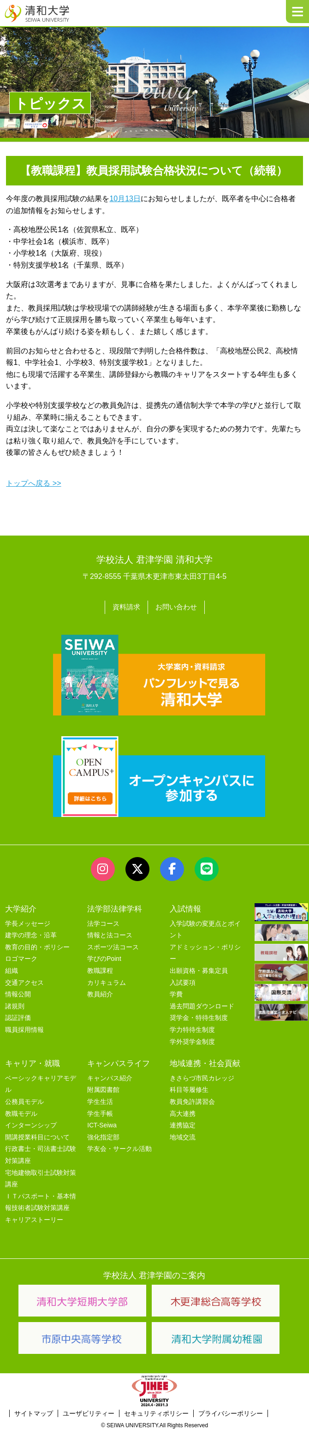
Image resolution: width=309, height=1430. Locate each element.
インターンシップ (31, 1123)
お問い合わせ (177, 606)
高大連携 (183, 1111)
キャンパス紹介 (109, 1076)
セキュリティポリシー (156, 1412)
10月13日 (125, 199)
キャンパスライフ (118, 1061)
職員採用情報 (24, 1028)
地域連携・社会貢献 (205, 1061)
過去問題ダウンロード (202, 1004)
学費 (176, 992)
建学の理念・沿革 (31, 933)
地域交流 (183, 1135)
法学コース (103, 921)
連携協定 (183, 1123)
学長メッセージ (27, 921)
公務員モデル (24, 1099)
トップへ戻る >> (33, 483)
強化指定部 (103, 1135)
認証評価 (18, 1016)
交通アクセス (24, 980)
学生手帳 (100, 1111)
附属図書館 (103, 1088)
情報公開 (18, 992)
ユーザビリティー (88, 1412)
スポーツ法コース (113, 945)
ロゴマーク (21, 957)
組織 (11, 968)
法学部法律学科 (114, 907)
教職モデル (21, 1111)
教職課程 (100, 968)
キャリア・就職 (32, 1061)
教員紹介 (100, 992)
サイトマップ (33, 1412)
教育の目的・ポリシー (37, 945)
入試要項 (183, 980)
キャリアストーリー (34, 1218)
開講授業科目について (37, 1135)
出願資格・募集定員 (199, 968)
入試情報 (185, 907)
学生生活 (100, 1099)
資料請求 (125, 606)
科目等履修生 (189, 1088)
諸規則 (14, 1004)
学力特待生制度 (192, 1028)
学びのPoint (104, 957)
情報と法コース (109, 933)
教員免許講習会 (192, 1099)
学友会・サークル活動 (119, 1147)
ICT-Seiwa (101, 1123)
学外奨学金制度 (192, 1040)
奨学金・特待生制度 (199, 1016)
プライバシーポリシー (230, 1412)
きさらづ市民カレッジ (202, 1076)
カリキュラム (106, 980)
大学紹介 (20, 907)
